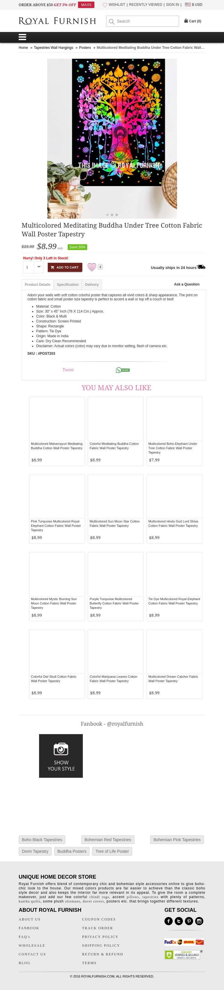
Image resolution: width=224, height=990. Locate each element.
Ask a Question (187, 284)
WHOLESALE (32, 945)
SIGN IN (172, 5)
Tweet (68, 369)
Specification (68, 285)
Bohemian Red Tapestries (108, 839)
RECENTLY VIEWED (145, 5)
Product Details (37, 285)
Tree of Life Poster (112, 851)
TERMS (89, 963)
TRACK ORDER (97, 928)
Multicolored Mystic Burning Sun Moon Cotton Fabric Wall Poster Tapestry (54, 603)
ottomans (72, 901)
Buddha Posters (72, 851)
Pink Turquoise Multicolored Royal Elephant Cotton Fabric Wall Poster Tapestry (56, 526)
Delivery (92, 285)
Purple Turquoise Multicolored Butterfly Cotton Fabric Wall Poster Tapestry (114, 603)
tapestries (150, 897)
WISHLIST (117, 5)
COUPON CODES (99, 919)
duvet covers (93, 901)
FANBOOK (29, 928)
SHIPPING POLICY (101, 945)
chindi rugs (99, 897)
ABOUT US (30, 919)
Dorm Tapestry (35, 851)
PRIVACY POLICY (100, 937)
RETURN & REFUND (102, 954)
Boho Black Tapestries (42, 839)
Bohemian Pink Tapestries (177, 839)
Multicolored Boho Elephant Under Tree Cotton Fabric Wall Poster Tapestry (172, 448)
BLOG (25, 963)
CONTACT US (32, 954)
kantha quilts (30, 901)
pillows (133, 897)
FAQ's (24, 937)
